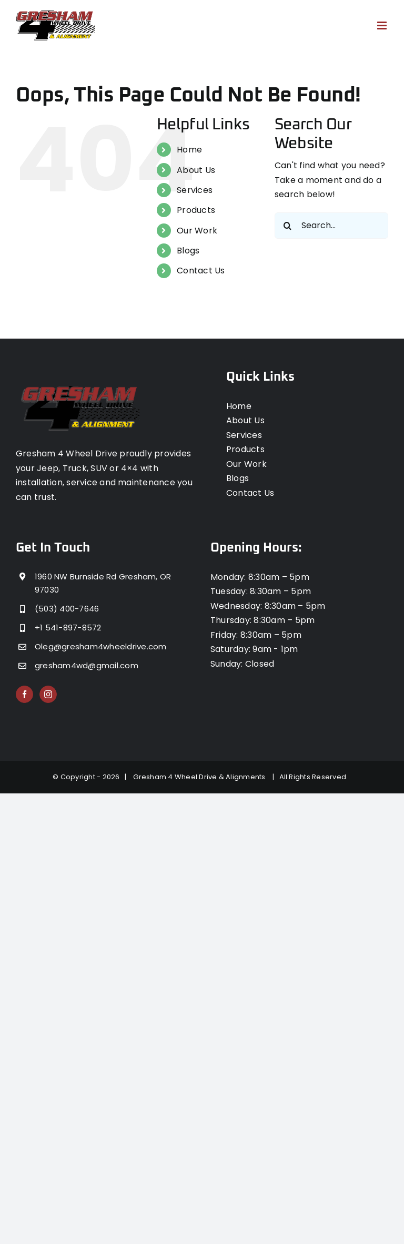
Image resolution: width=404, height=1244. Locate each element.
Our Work (197, 231)
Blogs (188, 250)
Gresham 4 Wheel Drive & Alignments (201, 777)
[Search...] (331, 225)
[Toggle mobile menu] (382, 25)
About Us (196, 170)
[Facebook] (24, 694)
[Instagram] (48, 694)
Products (196, 210)
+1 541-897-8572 (68, 627)
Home (189, 150)
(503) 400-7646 (67, 608)
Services (195, 190)
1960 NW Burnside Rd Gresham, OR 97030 (103, 583)
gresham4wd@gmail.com (86, 665)
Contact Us (201, 270)
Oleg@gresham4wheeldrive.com (100, 646)
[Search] (288, 225)
